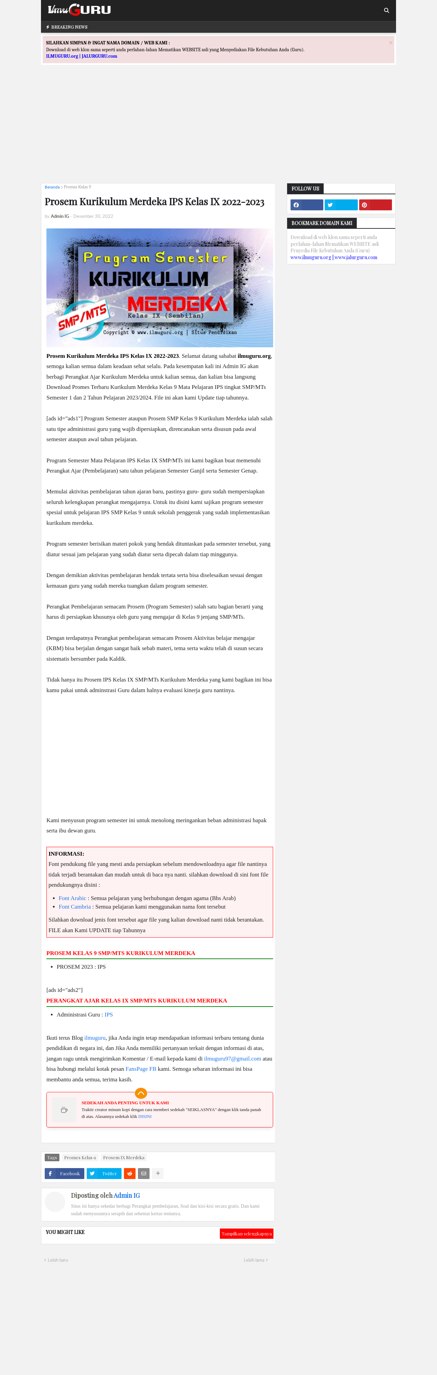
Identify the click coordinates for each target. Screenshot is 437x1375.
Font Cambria (75, 906)
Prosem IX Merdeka (123, 1157)
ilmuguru (94, 1038)
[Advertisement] (218, 130)
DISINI (145, 1116)
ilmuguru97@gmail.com (232, 1058)
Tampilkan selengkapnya (247, 1233)
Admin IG (127, 1195)
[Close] (391, 42)
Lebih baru (58, 1260)
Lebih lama (254, 1260)
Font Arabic (72, 898)
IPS (108, 1014)
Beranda (52, 187)
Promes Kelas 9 (77, 187)
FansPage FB (141, 1069)
